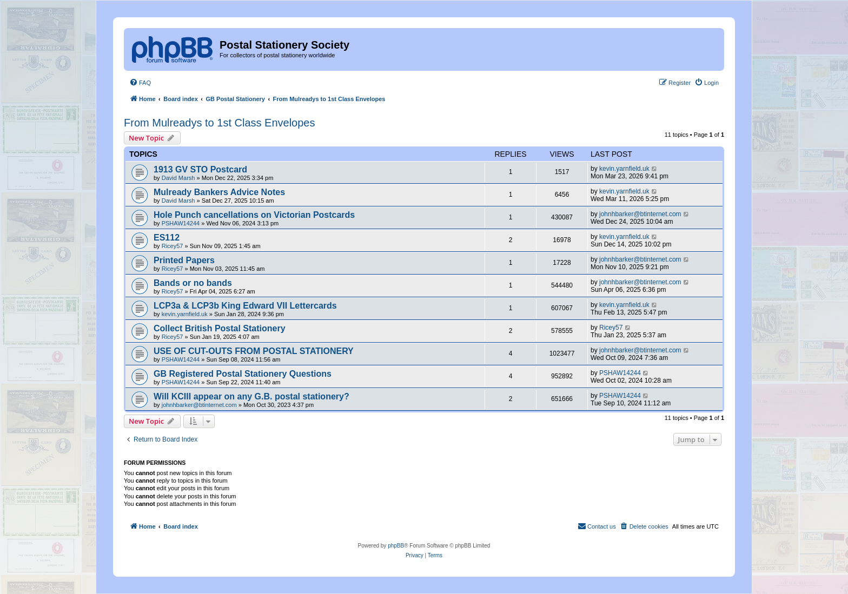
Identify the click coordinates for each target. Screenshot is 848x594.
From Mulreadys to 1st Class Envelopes (219, 123)
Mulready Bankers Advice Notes (219, 192)
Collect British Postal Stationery (220, 328)
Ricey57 (172, 246)
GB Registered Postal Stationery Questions (243, 373)
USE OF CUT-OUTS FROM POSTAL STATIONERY (254, 351)
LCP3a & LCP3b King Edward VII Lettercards (245, 305)
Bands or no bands (193, 283)
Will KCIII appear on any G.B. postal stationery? (251, 396)
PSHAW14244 (181, 223)
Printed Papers (184, 260)
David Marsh (178, 178)
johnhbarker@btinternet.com (640, 214)
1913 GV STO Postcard (200, 169)
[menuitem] (140, 82)
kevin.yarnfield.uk (624, 168)
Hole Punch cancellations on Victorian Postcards (254, 214)
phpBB (396, 546)
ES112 (167, 237)
